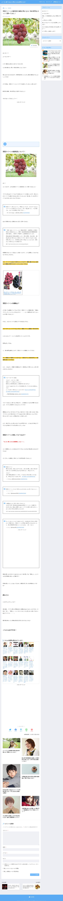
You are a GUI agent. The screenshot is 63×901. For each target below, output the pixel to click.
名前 (4, 845)
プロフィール (42, 1)
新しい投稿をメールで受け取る (11, 870)
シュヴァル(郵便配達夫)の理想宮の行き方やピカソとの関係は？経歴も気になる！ (21, 677)
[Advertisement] (21, 113)
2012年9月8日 (26, 212)
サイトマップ (49, 1)
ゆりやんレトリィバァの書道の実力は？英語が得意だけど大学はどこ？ (10, 663)
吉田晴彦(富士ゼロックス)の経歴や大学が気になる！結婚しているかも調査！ (31, 663)
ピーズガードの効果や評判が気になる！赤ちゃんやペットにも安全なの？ (26, 663)
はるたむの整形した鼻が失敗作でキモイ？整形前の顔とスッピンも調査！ (10, 677)
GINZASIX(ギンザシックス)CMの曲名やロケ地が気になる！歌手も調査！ (15, 663)
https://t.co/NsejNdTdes (30, 389)
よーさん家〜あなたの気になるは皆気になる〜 (17, 2)
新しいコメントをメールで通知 (11, 867)
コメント (5, 829)
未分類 (31, 732)
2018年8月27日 (24, 394)
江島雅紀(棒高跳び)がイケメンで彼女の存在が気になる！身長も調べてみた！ (5, 677)
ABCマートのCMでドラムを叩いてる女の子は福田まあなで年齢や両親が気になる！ (15, 650)
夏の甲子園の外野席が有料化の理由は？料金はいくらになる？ (31, 649)
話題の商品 (36, 732)
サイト (4, 857)
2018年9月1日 (24, 478)
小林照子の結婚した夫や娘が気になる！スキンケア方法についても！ (21, 663)
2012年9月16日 (20, 527)
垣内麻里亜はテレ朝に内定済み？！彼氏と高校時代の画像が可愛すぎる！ (26, 650)
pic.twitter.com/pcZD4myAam (13, 391)
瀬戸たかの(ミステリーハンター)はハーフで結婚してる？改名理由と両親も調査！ (5, 664)
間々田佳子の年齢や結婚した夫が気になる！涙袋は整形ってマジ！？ (10, 650)
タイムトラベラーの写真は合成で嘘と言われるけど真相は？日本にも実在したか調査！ (26, 677)
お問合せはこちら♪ (57, 1)
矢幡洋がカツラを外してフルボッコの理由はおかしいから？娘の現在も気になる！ (5, 650)
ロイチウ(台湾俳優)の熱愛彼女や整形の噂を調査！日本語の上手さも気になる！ (15, 677)
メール (5, 851)
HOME (31, 896)
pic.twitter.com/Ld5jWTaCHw (28, 476)
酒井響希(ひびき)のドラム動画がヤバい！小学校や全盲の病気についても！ (31, 677)
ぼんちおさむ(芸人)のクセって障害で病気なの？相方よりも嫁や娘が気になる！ (21, 650)
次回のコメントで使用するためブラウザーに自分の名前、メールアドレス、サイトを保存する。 (21, 863)
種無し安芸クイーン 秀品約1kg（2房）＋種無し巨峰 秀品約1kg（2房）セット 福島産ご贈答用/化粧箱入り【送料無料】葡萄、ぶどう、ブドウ (12, 293)
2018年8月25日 (22, 493)
